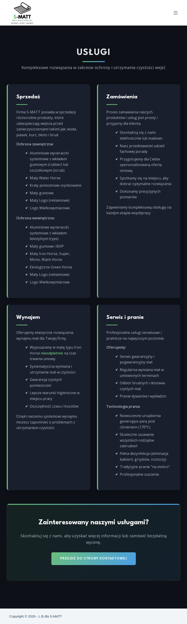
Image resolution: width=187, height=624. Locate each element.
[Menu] (176, 13)
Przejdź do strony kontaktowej (93, 566)
